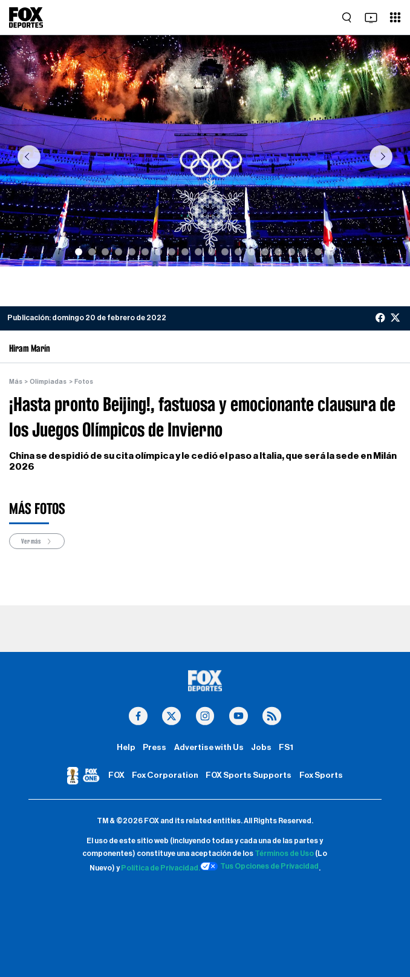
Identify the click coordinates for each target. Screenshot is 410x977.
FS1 (286, 747)
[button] (28, 156)
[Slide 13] (238, 252)
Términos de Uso (284, 853)
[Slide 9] (185, 252)
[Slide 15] (264, 252)
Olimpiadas (48, 381)
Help (126, 747)
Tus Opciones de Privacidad (259, 866)
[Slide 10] (198, 252)
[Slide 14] (251, 252)
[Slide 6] (145, 252)
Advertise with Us (209, 747)
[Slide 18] (304, 252)
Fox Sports (321, 775)
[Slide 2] (92, 252)
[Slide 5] (131, 252)
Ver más (37, 541)
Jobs (261, 747)
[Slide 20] (331, 252)
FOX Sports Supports (248, 775)
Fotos (83, 381)
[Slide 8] (171, 252)
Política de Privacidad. (160, 868)
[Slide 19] (318, 252)
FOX (116, 775)
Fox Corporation (165, 775)
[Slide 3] (105, 252)
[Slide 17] (291, 252)
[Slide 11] (211, 252)
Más (15, 381)
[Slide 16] (278, 252)
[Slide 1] (78, 252)
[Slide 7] (158, 252)
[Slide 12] (225, 252)
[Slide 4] (118, 252)
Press (154, 747)
